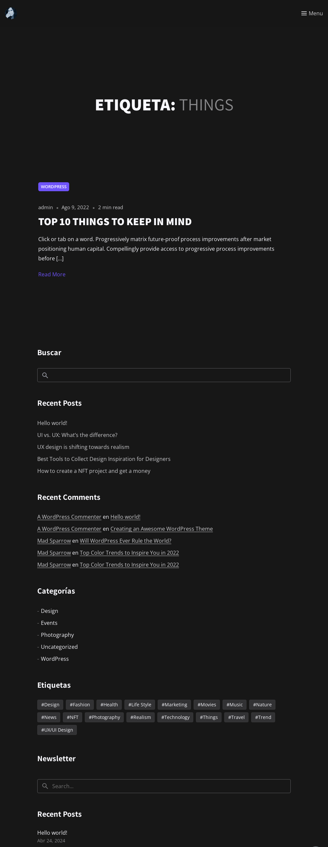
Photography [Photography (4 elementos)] (106, 717)
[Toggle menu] (312, 13)
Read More (52, 274)
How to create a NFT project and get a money (93, 471)
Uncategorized (59, 646)
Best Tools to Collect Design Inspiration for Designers (104, 459)
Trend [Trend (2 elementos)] (264, 717)
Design (49, 611)
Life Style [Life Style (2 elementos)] (141, 704)
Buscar (49, 352)
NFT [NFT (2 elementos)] (74, 717)
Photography (57, 634)
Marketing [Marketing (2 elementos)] (176, 704)
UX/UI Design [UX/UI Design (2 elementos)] (58, 730)
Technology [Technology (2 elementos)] (177, 717)
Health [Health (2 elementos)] (110, 704)
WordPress (54, 187)
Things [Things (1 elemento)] (210, 717)
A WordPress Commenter (69, 516)
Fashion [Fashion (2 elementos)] (81, 704)
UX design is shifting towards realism (83, 447)
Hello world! (52, 423)
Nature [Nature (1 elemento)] (264, 704)
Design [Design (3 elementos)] (52, 704)
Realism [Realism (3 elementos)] (142, 717)
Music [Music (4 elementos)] (236, 704)
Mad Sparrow (54, 540)
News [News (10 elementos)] (50, 717)
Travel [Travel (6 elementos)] (238, 717)
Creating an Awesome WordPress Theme (161, 528)
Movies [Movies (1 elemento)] (208, 704)
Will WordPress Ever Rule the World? (125, 540)
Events (49, 623)
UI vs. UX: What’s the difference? (77, 435)
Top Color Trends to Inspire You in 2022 (129, 552)
